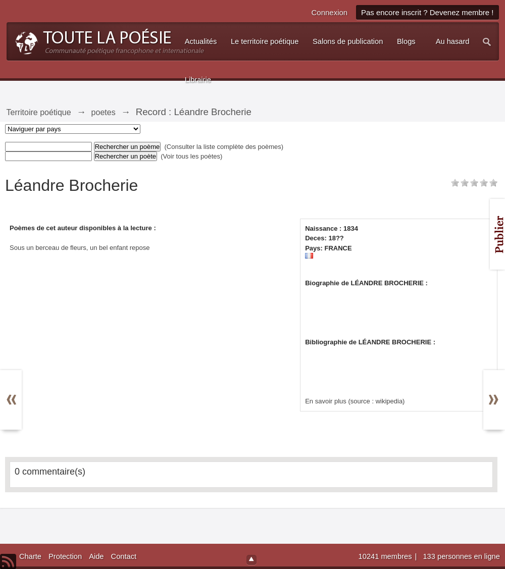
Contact (124, 556)
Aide (96, 556)
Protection (65, 556)
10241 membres (386, 556)
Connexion (329, 12)
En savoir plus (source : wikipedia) (355, 401)
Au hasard (453, 41)
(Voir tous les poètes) (191, 156)
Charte (30, 556)
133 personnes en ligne (461, 556)
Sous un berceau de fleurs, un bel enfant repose (80, 247)
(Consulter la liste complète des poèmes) (224, 146)
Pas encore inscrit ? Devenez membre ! (427, 12)
